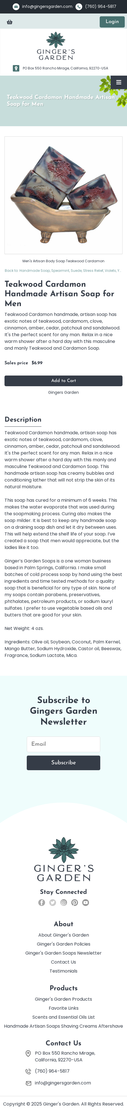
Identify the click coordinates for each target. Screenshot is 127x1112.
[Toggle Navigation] (119, 82)
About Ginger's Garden (63, 935)
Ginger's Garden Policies (63, 944)
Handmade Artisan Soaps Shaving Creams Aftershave (63, 1026)
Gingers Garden (63, 392)
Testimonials (63, 971)
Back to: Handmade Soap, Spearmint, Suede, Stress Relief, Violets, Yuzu (63, 270)
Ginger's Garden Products (63, 999)
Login (112, 21)
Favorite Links (64, 1008)
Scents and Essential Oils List (63, 1017)
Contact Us (63, 962)
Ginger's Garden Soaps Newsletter (63, 953)
